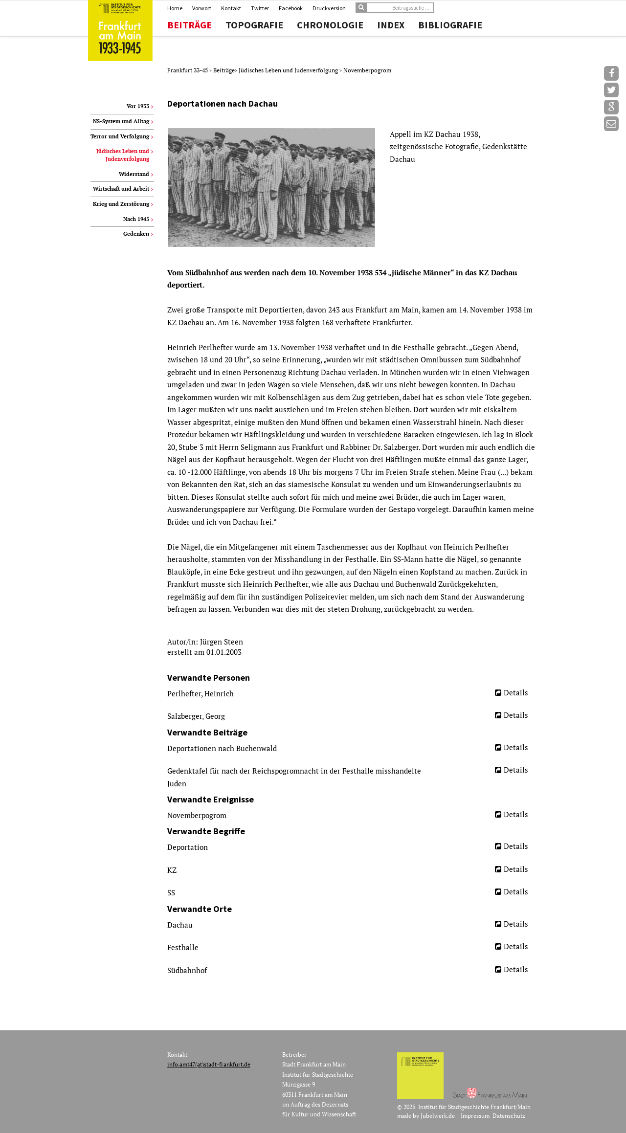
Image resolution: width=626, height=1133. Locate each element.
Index (390, 25)
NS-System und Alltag (121, 121)
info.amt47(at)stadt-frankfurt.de (208, 1064)
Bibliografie (450, 25)
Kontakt (231, 8)
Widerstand (134, 174)
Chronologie (330, 25)
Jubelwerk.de (438, 1115)
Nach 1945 (136, 219)
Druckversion (329, 8)
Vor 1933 (138, 106)
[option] (351, 187)
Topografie (254, 25)
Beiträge (189, 25)
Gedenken (136, 233)
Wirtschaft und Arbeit (121, 188)
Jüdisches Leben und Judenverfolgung (289, 70)
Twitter (260, 8)
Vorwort (201, 8)
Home (174, 8)
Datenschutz (508, 1115)
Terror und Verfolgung (119, 136)
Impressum (475, 1115)
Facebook (291, 8)
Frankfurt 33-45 (188, 70)
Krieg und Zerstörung (121, 203)
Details (516, 692)
